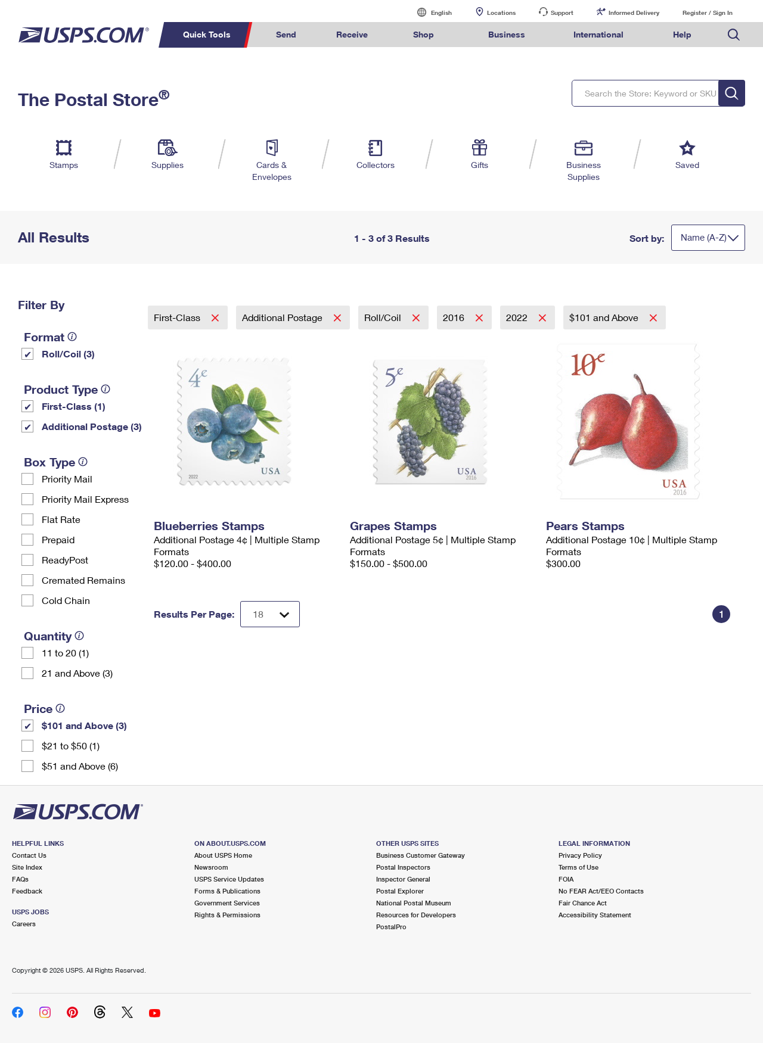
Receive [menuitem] (352, 34)
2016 (455, 317)
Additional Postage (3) (92, 426)
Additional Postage (283, 317)
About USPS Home (223, 855)
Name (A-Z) (704, 237)
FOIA (566, 879)
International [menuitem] (598, 34)
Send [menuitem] (286, 34)
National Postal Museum (413, 903)
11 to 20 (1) (65, 652)
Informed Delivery (634, 12)
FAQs (20, 879)
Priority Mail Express (85, 499)
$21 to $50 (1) (71, 745)
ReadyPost (65, 559)
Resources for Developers (416, 915)
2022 (518, 317)
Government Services (227, 903)
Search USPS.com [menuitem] (734, 35)
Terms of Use (578, 867)
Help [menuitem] (682, 34)
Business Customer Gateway (420, 855)
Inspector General (403, 879)
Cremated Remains (83, 580)
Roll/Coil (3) (68, 353)
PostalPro (391, 926)
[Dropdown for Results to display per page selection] (270, 614)
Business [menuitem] (506, 34)
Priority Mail (67, 478)
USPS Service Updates (229, 879)
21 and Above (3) (77, 672)
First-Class (178, 317)
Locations (501, 12)
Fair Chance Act (583, 903)
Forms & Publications (227, 891)
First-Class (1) (74, 406)
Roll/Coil (384, 317)
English (429, 12)
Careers (24, 923)
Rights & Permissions (227, 915)
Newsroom (211, 867)
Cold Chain (66, 600)
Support (562, 12)
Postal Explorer (400, 891)
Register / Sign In (708, 12)
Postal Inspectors (403, 867)
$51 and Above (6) (80, 765)
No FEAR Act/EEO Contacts (601, 891)
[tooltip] (72, 336)
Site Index (27, 867)
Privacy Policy (580, 855)
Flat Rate (61, 519)
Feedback (27, 891)
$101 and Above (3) (84, 725)
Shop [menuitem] (423, 34)
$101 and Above (605, 317)
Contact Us (29, 855)
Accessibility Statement (595, 915)
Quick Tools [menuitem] (207, 34)
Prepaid (58, 539)
